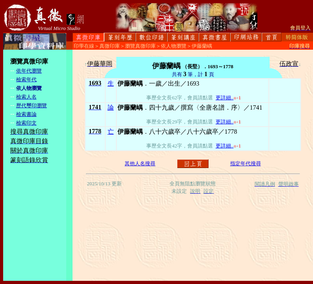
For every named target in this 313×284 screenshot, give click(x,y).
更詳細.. (225, 98)
